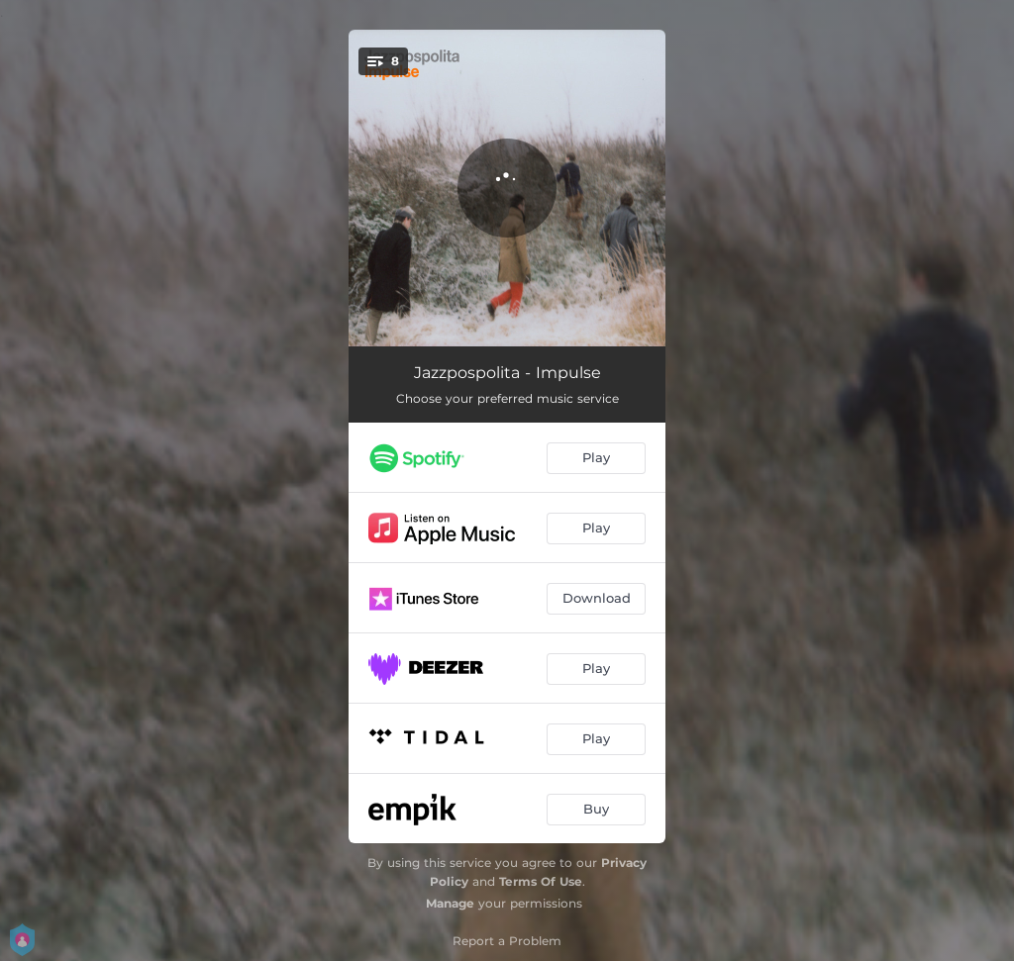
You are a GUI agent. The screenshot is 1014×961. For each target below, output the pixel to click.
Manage (450, 903)
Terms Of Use (540, 881)
